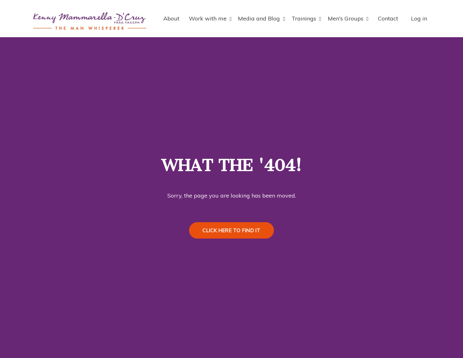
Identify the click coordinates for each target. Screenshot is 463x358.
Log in (419, 18)
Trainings (306, 18)
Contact (388, 18)
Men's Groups (348, 18)
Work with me (210, 18)
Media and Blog (261, 18)
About (171, 18)
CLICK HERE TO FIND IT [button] (231, 230)
